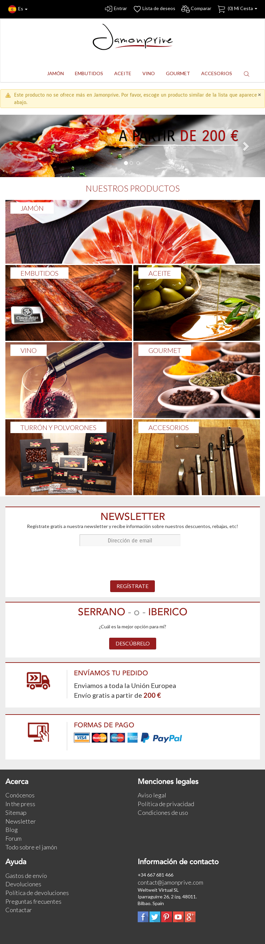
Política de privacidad (166, 803)
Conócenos (20, 795)
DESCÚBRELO (133, 643)
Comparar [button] (196, 9)
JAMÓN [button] (55, 73)
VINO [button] (148, 73)
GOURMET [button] (178, 73)
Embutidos (39, 273)
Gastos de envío (26, 875)
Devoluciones (23, 884)
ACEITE (159, 273)
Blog (11, 829)
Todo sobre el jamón (31, 847)
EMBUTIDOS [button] (89, 73)
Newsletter (20, 821)
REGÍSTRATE (132, 586)
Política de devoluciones (37, 892)
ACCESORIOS (168, 427)
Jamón (32, 208)
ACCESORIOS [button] (216, 73)
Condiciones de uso (163, 812)
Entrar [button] (115, 9)
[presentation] (133, 564)
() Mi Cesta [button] (237, 9)
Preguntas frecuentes (33, 901)
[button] (246, 73)
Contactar (18, 909)
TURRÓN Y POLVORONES (58, 427)
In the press (20, 803)
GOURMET (164, 350)
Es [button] (18, 9)
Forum (13, 838)
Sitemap (16, 812)
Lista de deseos (153, 9)
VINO (28, 350)
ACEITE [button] (122, 73)
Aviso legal (152, 795)
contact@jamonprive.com (170, 882)
